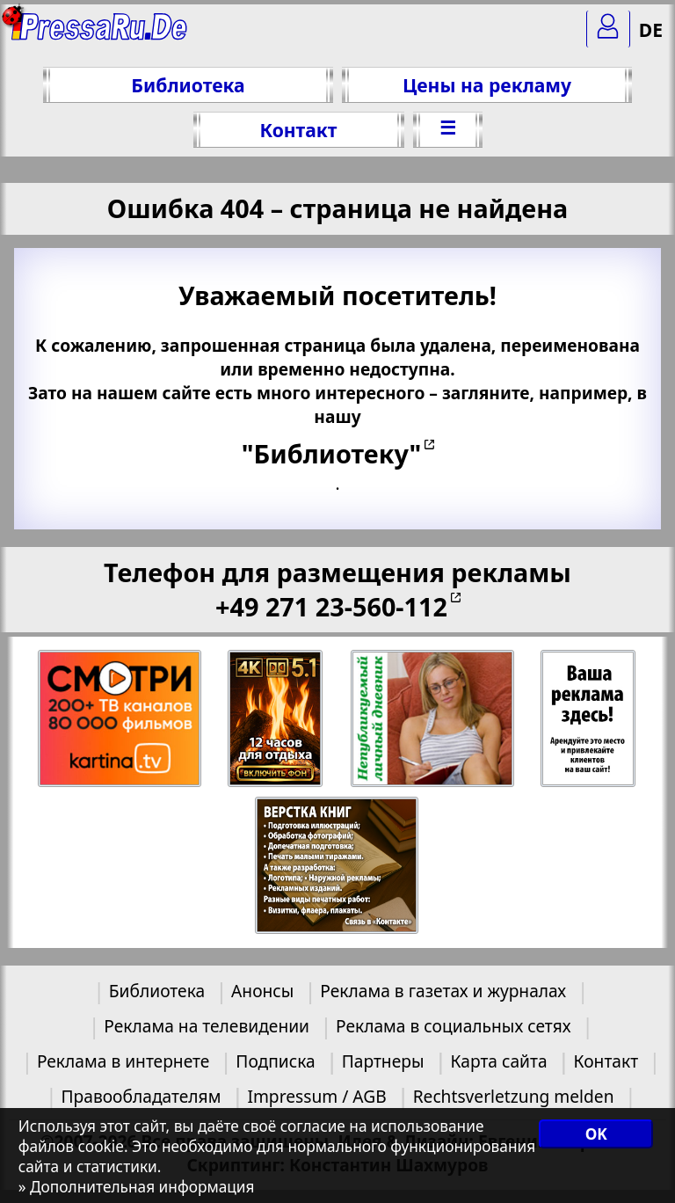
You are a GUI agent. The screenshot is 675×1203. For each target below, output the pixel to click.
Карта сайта (498, 1061)
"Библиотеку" (331, 453)
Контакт (298, 129)
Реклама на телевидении (206, 1026)
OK (596, 1134)
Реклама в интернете (123, 1061)
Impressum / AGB (316, 1096)
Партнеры (383, 1061)
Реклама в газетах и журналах (443, 990)
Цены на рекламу (487, 85)
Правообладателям (141, 1096)
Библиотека (187, 85)
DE (651, 29)
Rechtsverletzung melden (513, 1096)
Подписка (275, 1061)
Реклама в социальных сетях (453, 1026)
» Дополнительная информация (136, 1187)
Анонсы (262, 990)
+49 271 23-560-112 (331, 606)
